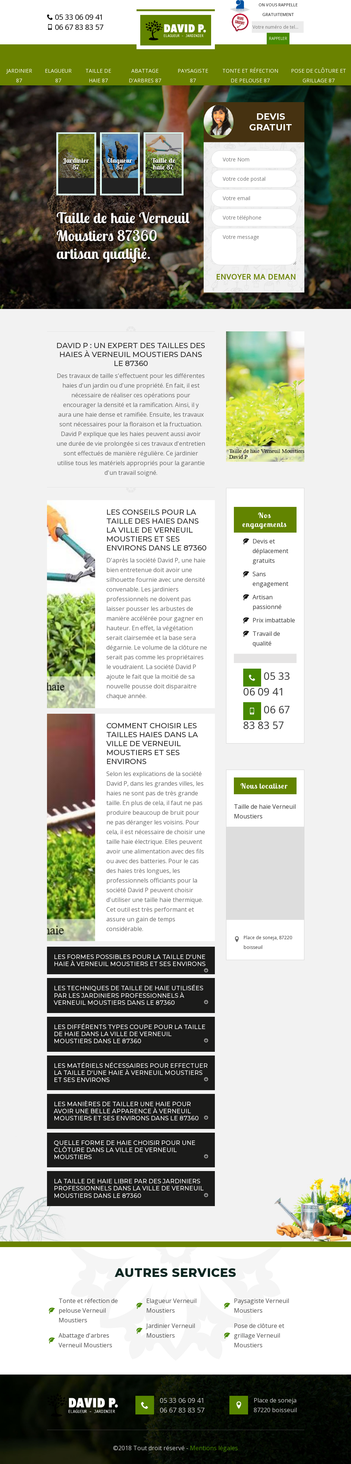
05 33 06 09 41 (75, 17)
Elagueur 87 (58, 75)
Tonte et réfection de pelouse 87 (250, 75)
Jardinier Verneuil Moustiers (166, 1331)
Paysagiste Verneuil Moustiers (256, 1306)
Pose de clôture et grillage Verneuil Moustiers (254, 1335)
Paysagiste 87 (193, 75)
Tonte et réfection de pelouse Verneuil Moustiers (83, 1310)
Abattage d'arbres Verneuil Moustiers (80, 1340)
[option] (76, 164)
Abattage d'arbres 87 (145, 75)
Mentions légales (214, 1448)
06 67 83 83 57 (75, 27)
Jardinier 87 (19, 75)
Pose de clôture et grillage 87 (318, 75)
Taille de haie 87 (98, 75)
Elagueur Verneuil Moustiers (167, 1306)
